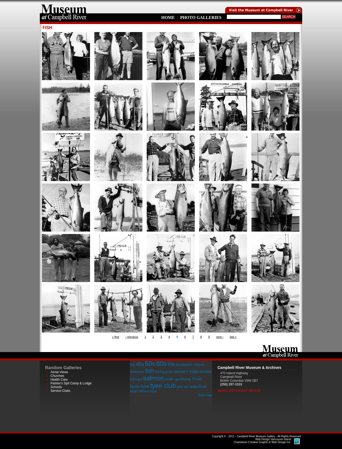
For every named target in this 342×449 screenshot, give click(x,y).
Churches (57, 376)
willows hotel (148, 391)
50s (150, 363)
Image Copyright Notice (239, 391)
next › (219, 336)
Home (168, 17)
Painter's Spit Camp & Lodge (71, 383)
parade (206, 371)
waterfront (198, 386)
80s (178, 365)
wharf (134, 391)
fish (149, 371)
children (198, 365)
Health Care (59, 379)
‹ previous (132, 336)
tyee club (163, 385)
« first (115, 336)
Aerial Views (59, 372)
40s (140, 364)
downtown (137, 372)
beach (187, 364)
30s (132, 365)
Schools (56, 387)
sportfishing (182, 379)
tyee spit (183, 387)
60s (161, 363)
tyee (145, 386)
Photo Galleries (200, 17)
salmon (153, 378)
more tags (205, 395)
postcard (136, 379)
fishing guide (164, 372)
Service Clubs (60, 391)
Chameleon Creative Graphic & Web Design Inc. (262, 441)
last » (233, 336)
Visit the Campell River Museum (263, 6)
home (64, 6)
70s (171, 364)
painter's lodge (186, 371)
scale (169, 379)
